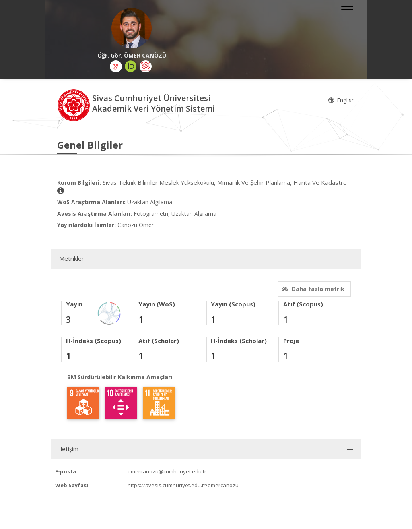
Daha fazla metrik (312, 289)
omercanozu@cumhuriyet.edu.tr (167, 471)
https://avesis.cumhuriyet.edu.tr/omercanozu (183, 485)
